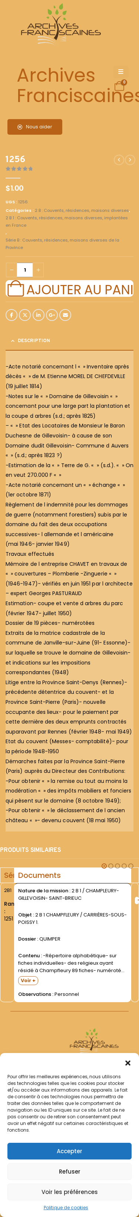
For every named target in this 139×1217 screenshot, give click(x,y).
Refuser (69, 1171)
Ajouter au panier (79, 289)
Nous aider (34, 126)
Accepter (69, 1151)
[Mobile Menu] (120, 72)
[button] (128, 1062)
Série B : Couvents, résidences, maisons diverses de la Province (62, 243)
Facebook (11, 315)
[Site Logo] (59, 26)
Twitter (25, 315)
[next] (130, 160)
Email (65, 315)
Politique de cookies (66, 1207)
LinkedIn (38, 315)
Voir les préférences (70, 1192)
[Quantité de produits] (25, 270)
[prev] (119, 160)
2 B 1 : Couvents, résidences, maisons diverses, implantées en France (67, 221)
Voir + (28, 980)
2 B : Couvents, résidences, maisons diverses (82, 210)
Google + (52, 315)
